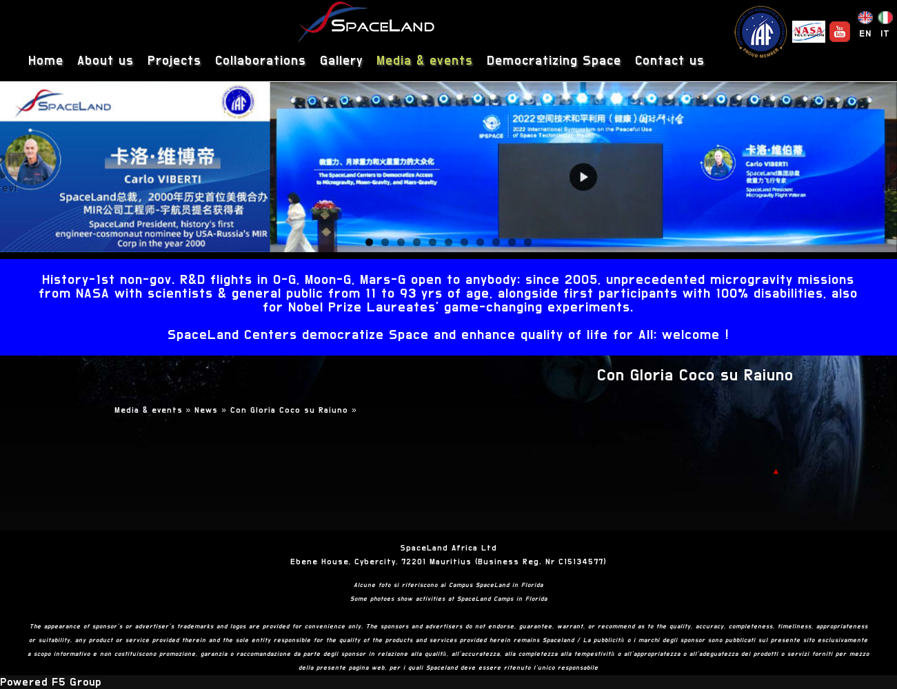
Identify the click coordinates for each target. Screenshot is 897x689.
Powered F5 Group (50, 682)
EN (865, 34)
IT (885, 34)
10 (512, 242)
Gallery (341, 61)
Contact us (670, 61)
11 (528, 242)
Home (45, 61)
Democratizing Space (554, 61)
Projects (174, 61)
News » (212, 410)
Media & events (424, 61)
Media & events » (154, 410)
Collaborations (260, 61)
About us (105, 61)
